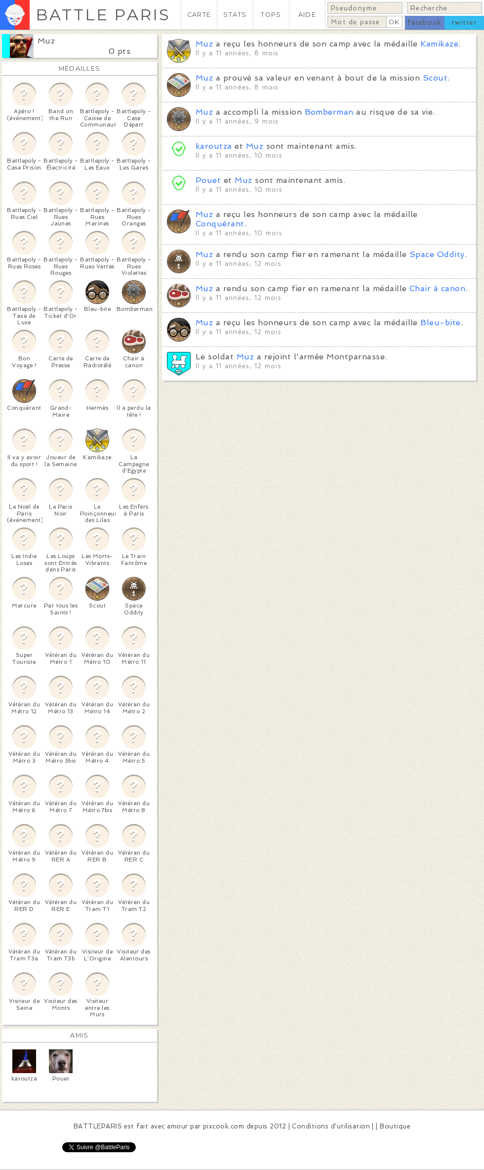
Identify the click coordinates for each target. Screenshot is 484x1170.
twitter (464, 22)
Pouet (208, 180)
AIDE (307, 14)
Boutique (395, 1126)
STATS (234, 14)
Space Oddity (437, 254)
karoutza (214, 146)
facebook (424, 22)
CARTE (199, 14)
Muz (46, 40)
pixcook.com (223, 1126)
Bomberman (329, 112)
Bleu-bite (440, 322)
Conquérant (220, 223)
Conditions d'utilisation (331, 1126)
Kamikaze (439, 43)
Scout (435, 78)
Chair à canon (437, 288)
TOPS (271, 14)
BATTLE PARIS (103, 14)
